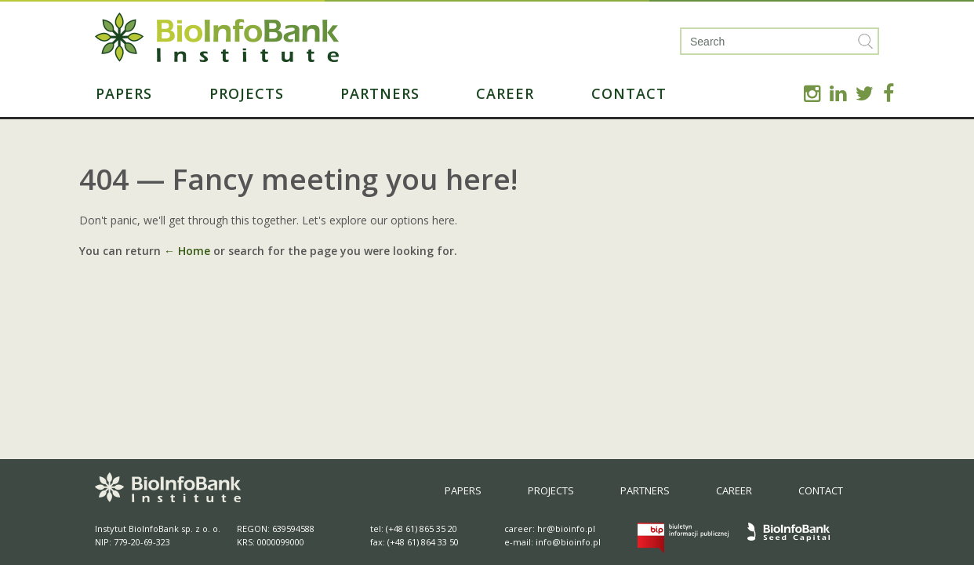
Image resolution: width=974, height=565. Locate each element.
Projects (246, 93)
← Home (187, 250)
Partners (380, 93)
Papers (124, 93)
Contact (629, 93)
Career (505, 93)
